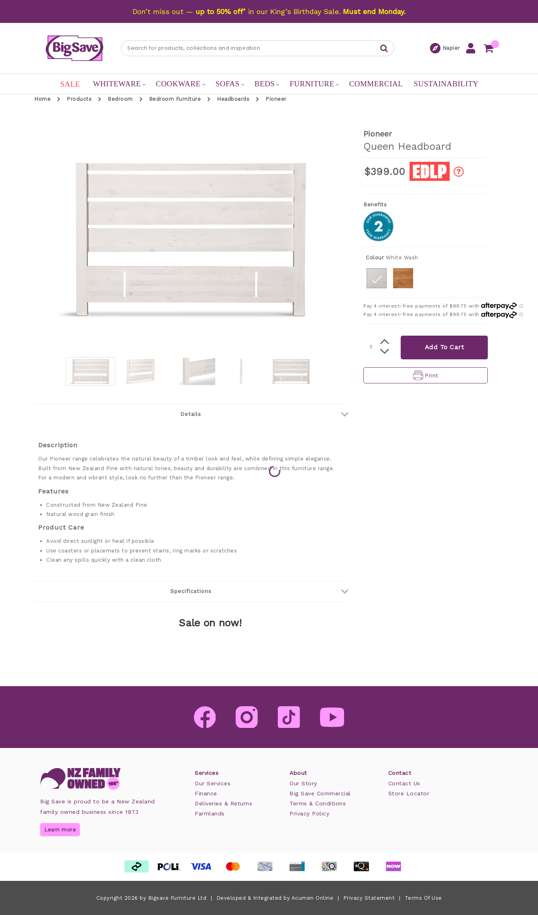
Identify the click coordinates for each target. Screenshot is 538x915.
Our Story (303, 783)
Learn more (60, 830)
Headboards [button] (233, 99)
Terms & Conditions (317, 803)
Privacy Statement (369, 898)
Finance (206, 793)
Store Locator (409, 793)
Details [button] (263, 414)
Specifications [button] (259, 590)
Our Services (212, 783)
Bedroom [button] (120, 99)
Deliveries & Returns (223, 803)
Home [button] (42, 99)
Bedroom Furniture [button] (175, 99)
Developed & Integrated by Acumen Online (275, 898)
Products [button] (79, 99)
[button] (376, 278)
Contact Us (404, 783)
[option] (90, 371)
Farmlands (210, 813)
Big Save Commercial (320, 793)
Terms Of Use (423, 898)
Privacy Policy (309, 813)
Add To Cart (444, 347)
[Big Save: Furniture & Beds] (74, 48)
